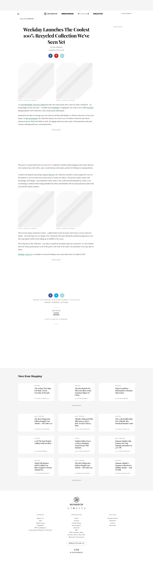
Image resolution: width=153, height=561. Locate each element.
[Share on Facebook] (50, 56)
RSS (76, 530)
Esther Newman (56, 47)
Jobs (40, 520)
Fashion (47, 302)
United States (113, 518)
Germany (112, 520)
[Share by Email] (62, 56)
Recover (52, 175)
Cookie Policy (76, 523)
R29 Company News (76, 532)
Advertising (40, 523)
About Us (40, 518)
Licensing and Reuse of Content (40, 530)
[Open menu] (18, 13)
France (112, 523)
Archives (76, 527)
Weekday (55, 108)
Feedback (40, 525)
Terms (76, 518)
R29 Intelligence (40, 527)
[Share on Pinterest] (56, 56)
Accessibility (76, 525)
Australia (112, 525)
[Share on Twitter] (56, 295)
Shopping (55, 302)
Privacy (76, 520)
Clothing (64, 302)
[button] (124, 16)
